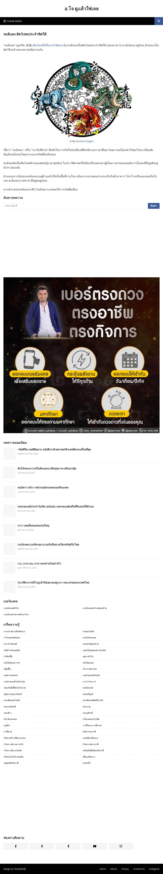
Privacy (125, 868)
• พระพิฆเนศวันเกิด (11, 700)
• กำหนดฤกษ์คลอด (11, 637)
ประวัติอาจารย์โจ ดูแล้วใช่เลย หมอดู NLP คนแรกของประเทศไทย (53, 582)
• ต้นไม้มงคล (88, 662)
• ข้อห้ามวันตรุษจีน (11, 650)
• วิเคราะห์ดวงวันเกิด (12, 750)
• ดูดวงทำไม (87, 656)
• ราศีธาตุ (7, 731)
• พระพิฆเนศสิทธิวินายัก (92, 700)
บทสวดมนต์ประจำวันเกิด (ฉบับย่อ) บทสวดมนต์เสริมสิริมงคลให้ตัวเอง (56, 506)
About (113, 868)
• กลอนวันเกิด (88, 631)
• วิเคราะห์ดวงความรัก (13, 744)
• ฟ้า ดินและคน (10, 719)
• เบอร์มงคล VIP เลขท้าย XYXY (16, 614)
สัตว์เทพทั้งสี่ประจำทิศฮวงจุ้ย (50, 45)
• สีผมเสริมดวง (88, 756)
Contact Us (139, 868)
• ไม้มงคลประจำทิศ (90, 719)
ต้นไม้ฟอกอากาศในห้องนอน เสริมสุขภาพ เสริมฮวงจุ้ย (47, 468)
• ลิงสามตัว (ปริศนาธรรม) (14, 738)
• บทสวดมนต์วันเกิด (91, 675)
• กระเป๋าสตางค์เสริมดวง (14, 631)
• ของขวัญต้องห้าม (90, 644)
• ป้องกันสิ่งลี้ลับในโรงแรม (14, 687)
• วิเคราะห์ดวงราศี (90, 744)
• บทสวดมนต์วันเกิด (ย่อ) (14, 681)
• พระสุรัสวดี (87, 713)
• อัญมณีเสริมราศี (11, 763)
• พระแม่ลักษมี (9, 706)
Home (103, 868)
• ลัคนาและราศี (89, 731)
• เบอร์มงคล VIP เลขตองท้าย (94, 608)
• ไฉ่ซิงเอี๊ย (7, 656)
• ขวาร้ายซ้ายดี (10, 644)
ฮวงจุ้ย (17, 176)
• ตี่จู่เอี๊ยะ (7, 669)
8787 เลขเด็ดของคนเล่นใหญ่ (33, 525)
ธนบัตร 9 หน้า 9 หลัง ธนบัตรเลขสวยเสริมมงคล (43, 487)
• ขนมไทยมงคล (89, 637)
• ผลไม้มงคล (87, 687)
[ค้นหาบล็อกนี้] (75, 206)
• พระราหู (86, 706)
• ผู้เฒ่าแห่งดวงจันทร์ (12, 694)
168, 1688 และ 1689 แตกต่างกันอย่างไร (39, 563)
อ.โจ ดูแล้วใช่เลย (82, 8)
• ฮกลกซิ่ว (86, 763)
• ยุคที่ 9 (6, 725)
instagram (154, 868)
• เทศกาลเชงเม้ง (10, 675)
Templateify (20, 868)
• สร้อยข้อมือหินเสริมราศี (93, 750)
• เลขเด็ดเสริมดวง (90, 738)
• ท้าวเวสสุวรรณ (89, 669)
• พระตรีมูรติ (87, 694)
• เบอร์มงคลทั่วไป (11, 608)
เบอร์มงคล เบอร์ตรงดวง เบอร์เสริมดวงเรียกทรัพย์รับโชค (48, 544)
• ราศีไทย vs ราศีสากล (92, 725)
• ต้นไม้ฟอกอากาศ (11, 662)
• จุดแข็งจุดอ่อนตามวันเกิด (94, 650)
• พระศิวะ (7, 713)
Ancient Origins (85, 141)
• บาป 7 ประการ (89, 681)
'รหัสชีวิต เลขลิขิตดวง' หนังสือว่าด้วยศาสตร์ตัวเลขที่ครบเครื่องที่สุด (54, 449)
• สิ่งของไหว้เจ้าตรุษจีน (13, 756)
